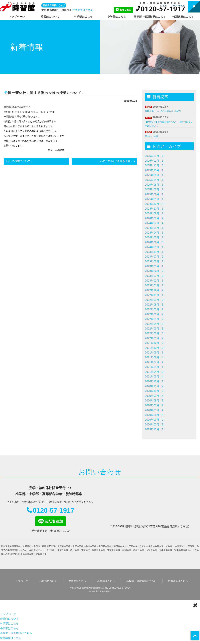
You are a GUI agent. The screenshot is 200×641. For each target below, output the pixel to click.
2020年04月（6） (155, 415)
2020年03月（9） (155, 419)
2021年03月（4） (155, 376)
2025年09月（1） (155, 175)
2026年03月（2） (155, 156)
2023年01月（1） (155, 285)
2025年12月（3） (155, 165)
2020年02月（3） (155, 424)
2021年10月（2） (155, 347)
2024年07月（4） (155, 223)
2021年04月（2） (155, 371)
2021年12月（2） (155, 343)
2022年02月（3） (155, 333)
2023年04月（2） (155, 271)
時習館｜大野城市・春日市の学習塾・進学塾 (17, 6)
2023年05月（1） (155, 266)
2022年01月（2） (155, 338)
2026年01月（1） (155, 160)
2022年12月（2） (155, 290)
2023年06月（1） (155, 261)
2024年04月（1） (155, 232)
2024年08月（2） (155, 218)
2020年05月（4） (155, 410)
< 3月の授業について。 (19, 161)
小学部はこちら (116, 16)
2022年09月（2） (155, 300)
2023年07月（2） (155, 256)
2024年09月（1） (155, 213)
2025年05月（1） (155, 184)
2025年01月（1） (155, 199)
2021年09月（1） (155, 352)
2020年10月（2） (155, 391)
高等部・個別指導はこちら (150, 16)
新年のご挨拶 (151, 136)
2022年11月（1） (155, 295)
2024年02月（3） (155, 242)
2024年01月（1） (155, 247)
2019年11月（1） (155, 429)
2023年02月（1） (155, 280)
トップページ (17, 16)
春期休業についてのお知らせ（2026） (163, 111)
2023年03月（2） (155, 276)
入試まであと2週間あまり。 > (117, 161)
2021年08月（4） (155, 357)
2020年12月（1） (155, 381)
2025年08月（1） (155, 180)
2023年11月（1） (155, 252)
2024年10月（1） (155, 208)
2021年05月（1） (155, 367)
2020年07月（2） (155, 405)
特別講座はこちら (183, 16)
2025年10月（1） (155, 170)
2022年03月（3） (155, 328)
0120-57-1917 (53, 510)
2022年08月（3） (155, 304)
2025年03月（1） (155, 189)
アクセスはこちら (82, 10)
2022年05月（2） (155, 319)
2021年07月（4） (155, 362)
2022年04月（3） (155, 323)
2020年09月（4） (155, 395)
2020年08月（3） (155, 400)
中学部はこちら (83, 16)
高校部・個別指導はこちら (141, 581)
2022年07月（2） (155, 309)
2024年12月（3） (155, 204)
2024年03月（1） (155, 237)
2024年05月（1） (155, 228)
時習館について (50, 16)
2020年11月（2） (155, 386)
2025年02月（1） (155, 194)
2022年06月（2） (155, 314)
